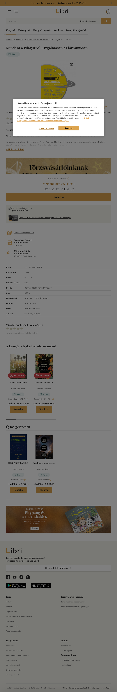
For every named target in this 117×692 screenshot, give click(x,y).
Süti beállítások (46, 129)
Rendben (69, 128)
